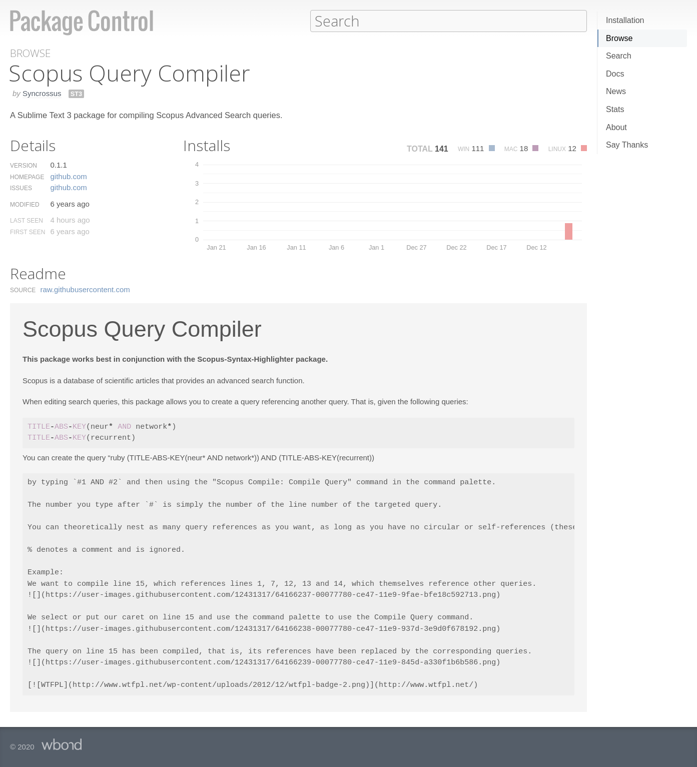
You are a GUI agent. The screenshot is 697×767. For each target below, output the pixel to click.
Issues (21, 187)
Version (23, 165)
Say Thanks (627, 145)
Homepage (27, 176)
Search (618, 56)
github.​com (68, 176)
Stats (615, 109)
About (616, 127)
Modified (25, 204)
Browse (619, 38)
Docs (615, 74)
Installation (625, 20)
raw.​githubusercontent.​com (85, 289)
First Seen (27, 231)
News (616, 91)
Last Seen (26, 220)
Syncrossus (42, 93)
